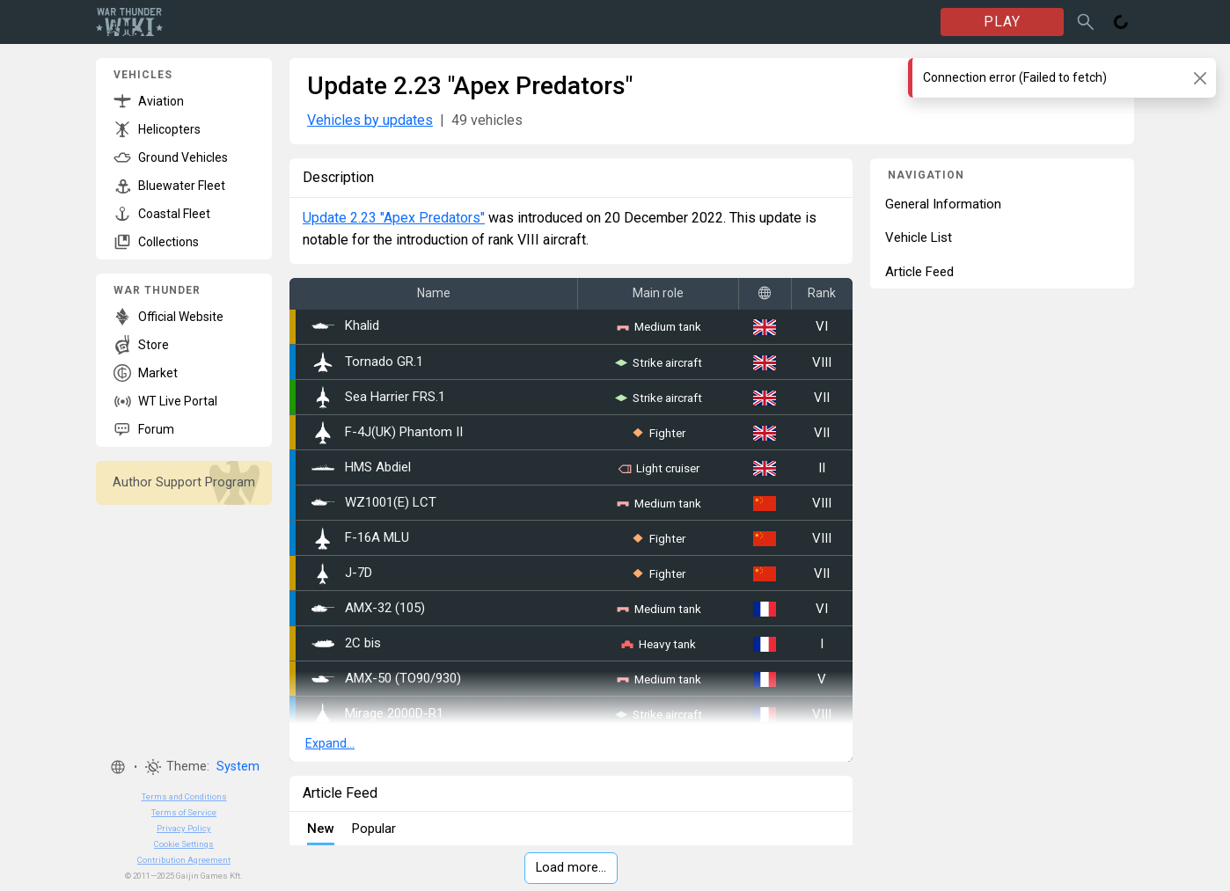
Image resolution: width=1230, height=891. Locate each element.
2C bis (346, 643)
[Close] (1199, 78)
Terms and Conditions (184, 796)
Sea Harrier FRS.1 (378, 397)
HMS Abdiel (361, 467)
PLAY (1002, 21)
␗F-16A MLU (360, 538)
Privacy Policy (184, 828)
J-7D (341, 573)
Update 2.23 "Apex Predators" (394, 217)
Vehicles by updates (370, 120)
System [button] (238, 766)
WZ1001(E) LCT (373, 503)
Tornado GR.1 (367, 362)
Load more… (571, 867)
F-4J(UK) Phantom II (387, 432)
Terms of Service (183, 812)
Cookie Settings (184, 844)
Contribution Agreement (184, 860)
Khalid (345, 326)
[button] (118, 767)
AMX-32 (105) (368, 608)
